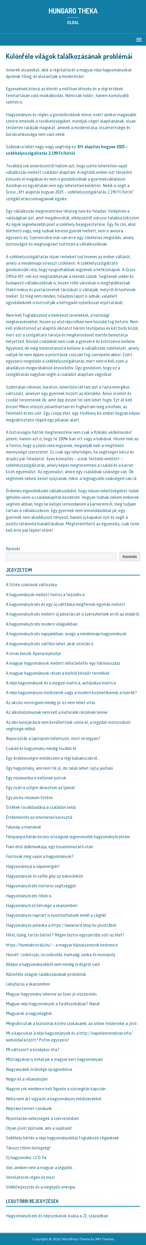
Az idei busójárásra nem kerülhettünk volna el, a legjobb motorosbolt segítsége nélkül (68, 725)
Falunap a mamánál (23, 827)
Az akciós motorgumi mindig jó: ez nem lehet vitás (50, 702)
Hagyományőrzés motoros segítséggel (41, 886)
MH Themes (105, 1239)
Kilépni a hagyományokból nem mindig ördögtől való (53, 964)
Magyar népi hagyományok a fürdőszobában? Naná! (53, 1003)
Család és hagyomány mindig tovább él (41, 748)
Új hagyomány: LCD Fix (26, 1157)
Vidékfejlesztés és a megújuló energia (40, 1187)
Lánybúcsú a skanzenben (28, 984)
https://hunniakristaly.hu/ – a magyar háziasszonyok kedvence (62, 945)
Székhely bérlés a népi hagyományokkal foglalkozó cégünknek (62, 1138)
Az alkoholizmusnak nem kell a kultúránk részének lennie (57, 712)
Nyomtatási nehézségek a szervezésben (42, 1118)
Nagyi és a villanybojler (27, 1079)
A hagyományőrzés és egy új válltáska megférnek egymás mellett (65, 604)
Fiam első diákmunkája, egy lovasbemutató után (49, 846)
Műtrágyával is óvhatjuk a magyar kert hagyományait (54, 1059)
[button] (138, 39)
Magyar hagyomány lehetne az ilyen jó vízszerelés (51, 994)
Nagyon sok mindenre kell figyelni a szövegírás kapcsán (56, 1088)
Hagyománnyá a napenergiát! (33, 866)
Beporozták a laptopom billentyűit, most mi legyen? (53, 738)
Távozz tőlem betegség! (28, 1148)
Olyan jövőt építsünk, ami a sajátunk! (39, 1128)
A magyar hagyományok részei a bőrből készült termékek (58, 673)
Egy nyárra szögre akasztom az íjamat (40, 787)
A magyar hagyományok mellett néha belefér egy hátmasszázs (63, 663)
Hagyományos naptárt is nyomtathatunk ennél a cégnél (56, 915)
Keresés (13, 548)
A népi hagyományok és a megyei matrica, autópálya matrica (61, 683)
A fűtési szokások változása (31, 584)
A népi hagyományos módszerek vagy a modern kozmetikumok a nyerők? (71, 692)
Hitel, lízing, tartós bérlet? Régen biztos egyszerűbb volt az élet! (65, 935)
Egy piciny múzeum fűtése (29, 797)
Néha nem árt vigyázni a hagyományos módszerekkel (53, 1098)
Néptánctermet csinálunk (29, 1108)
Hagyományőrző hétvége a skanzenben (41, 905)
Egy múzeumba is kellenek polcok (36, 778)
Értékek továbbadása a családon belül (41, 807)
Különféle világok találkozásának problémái (46, 974)
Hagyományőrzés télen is (29, 896)
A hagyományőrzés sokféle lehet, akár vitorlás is (50, 643)
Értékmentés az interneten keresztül (39, 817)
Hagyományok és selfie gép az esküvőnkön (44, 876)
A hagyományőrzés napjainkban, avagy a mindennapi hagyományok (66, 633)
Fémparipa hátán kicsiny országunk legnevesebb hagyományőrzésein (68, 836)
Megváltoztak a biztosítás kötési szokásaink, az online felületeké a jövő (71, 1023)
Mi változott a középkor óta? (32, 1049)
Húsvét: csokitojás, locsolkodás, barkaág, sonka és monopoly (61, 954)
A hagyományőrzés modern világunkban (41, 624)
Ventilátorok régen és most (30, 1177)
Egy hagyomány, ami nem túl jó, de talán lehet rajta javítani (59, 768)
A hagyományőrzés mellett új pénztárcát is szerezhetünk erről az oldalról (72, 614)
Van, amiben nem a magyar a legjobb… (40, 1167)
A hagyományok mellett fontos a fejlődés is (45, 594)
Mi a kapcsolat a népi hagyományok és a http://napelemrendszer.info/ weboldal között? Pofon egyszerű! (69, 1036)
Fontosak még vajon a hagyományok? (40, 856)
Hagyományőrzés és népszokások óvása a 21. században (57, 1216)
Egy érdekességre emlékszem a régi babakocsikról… (53, 758)
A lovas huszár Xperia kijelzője (33, 653)
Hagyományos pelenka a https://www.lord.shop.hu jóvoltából (61, 925)
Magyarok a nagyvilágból (29, 1013)
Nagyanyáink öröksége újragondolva (39, 1069)
